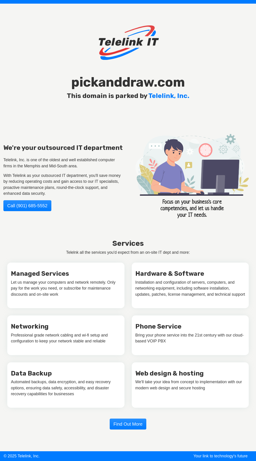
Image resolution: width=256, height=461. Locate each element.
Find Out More (128, 424)
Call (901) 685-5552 (27, 205)
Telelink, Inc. (168, 96)
